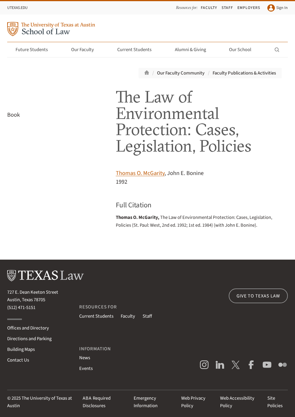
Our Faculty (86, 49)
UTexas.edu (17, 7)
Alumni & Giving (194, 49)
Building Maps (21, 349)
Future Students (35, 49)
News (84, 357)
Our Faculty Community (181, 73)
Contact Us (18, 360)
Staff (227, 7)
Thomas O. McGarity (140, 173)
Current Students (137, 49)
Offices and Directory (28, 328)
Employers (248, 7)
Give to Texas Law (258, 296)
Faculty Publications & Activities (244, 73)
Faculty (209, 7)
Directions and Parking (29, 338)
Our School (243, 49)
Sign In (277, 8)
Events (86, 368)
